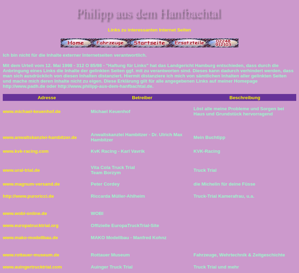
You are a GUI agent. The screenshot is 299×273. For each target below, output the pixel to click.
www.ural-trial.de (21, 170)
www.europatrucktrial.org (31, 225)
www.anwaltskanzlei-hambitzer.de (40, 137)
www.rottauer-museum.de (31, 254)
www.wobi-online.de (25, 213)
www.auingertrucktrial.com (32, 267)
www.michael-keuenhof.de (32, 111)
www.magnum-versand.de (31, 184)
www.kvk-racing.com (26, 151)
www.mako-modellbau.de (30, 237)
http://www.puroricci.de (28, 196)
